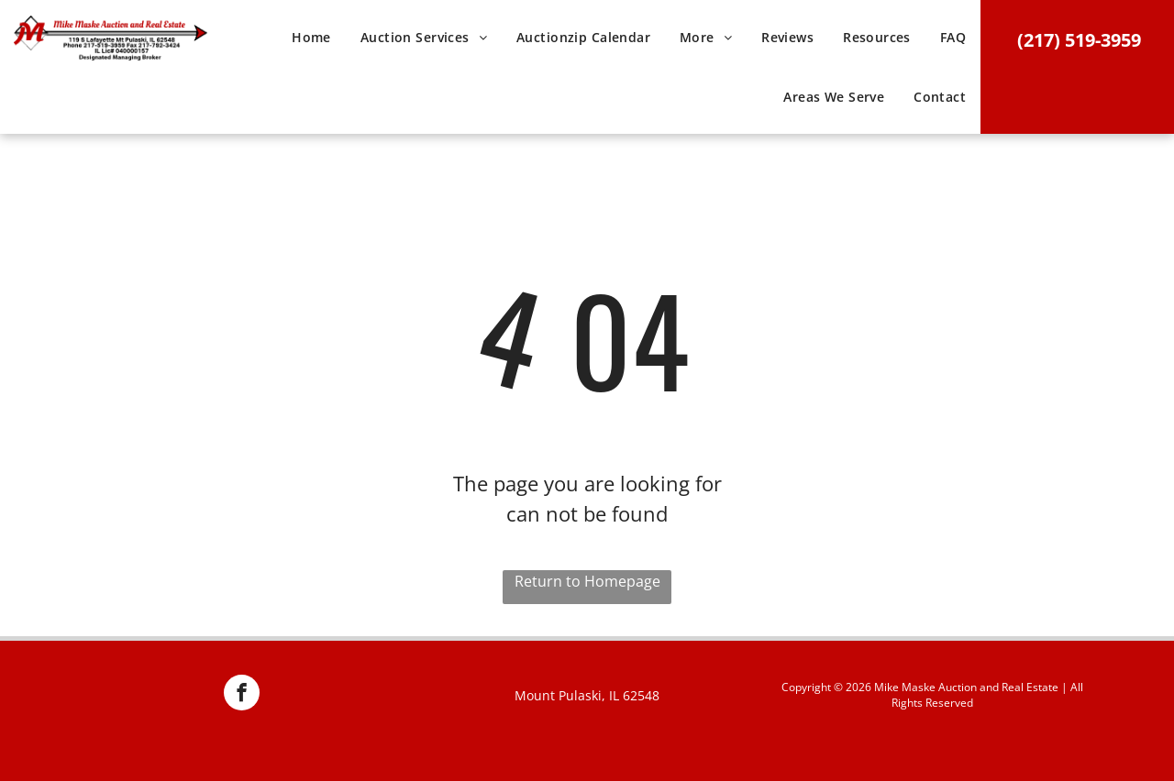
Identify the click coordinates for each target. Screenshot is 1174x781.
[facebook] (242, 695)
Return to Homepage (587, 581)
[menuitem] (311, 44)
